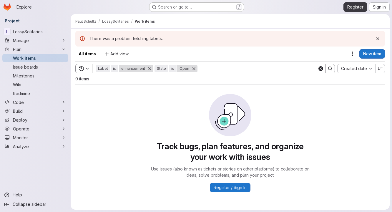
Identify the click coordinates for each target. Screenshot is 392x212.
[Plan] (35, 49)
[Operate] (35, 129)
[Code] (35, 102)
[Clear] (320, 68)
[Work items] (35, 58)
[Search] (257, 68)
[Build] (35, 111)
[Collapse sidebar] (35, 204)
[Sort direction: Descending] (380, 68)
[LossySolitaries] (35, 31)
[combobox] (356, 68)
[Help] (35, 195)
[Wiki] (35, 84)
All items (87, 53)
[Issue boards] (35, 67)
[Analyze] (35, 146)
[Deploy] (35, 120)
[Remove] (149, 68)
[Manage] (35, 40)
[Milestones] (35, 76)
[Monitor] (35, 137)
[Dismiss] (377, 38)
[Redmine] (35, 93)
